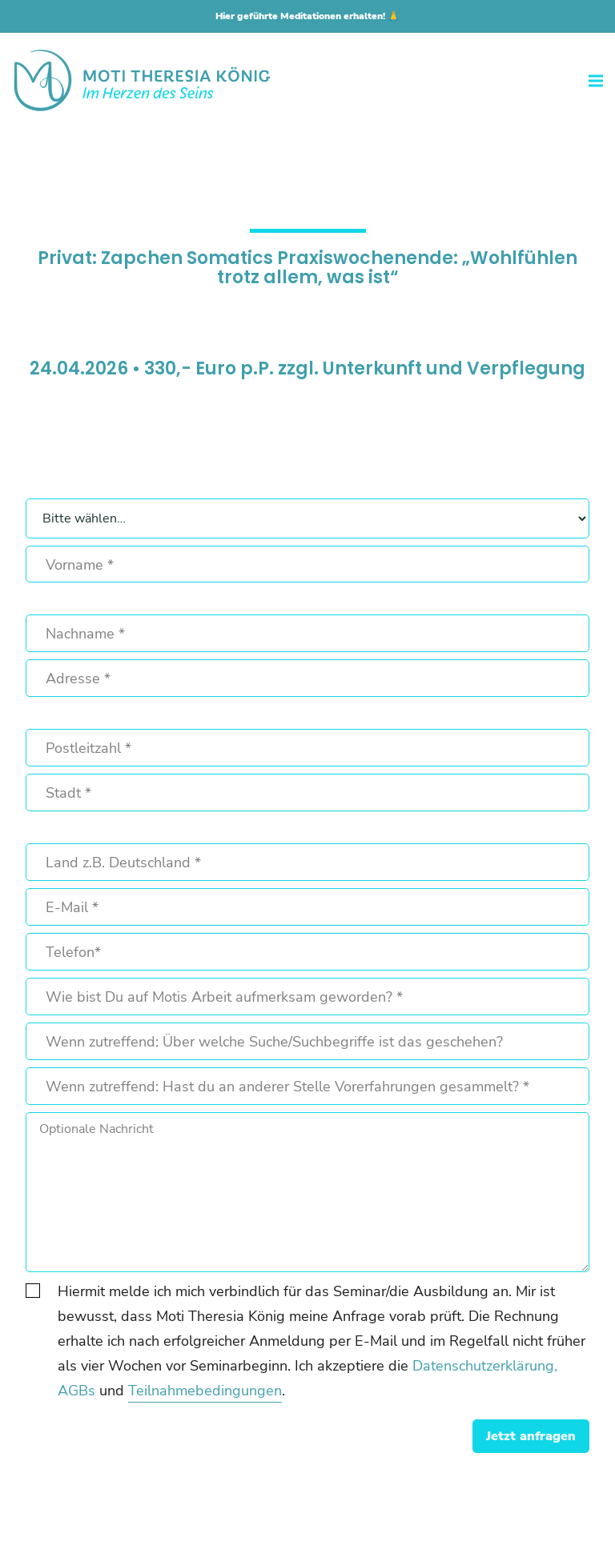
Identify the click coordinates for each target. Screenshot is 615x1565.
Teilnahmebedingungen (205, 1390)
